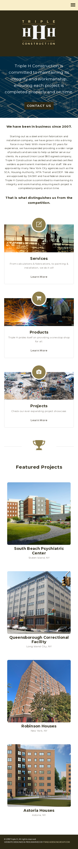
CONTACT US (39, 106)
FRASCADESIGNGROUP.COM (56, 842)
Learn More (39, 276)
